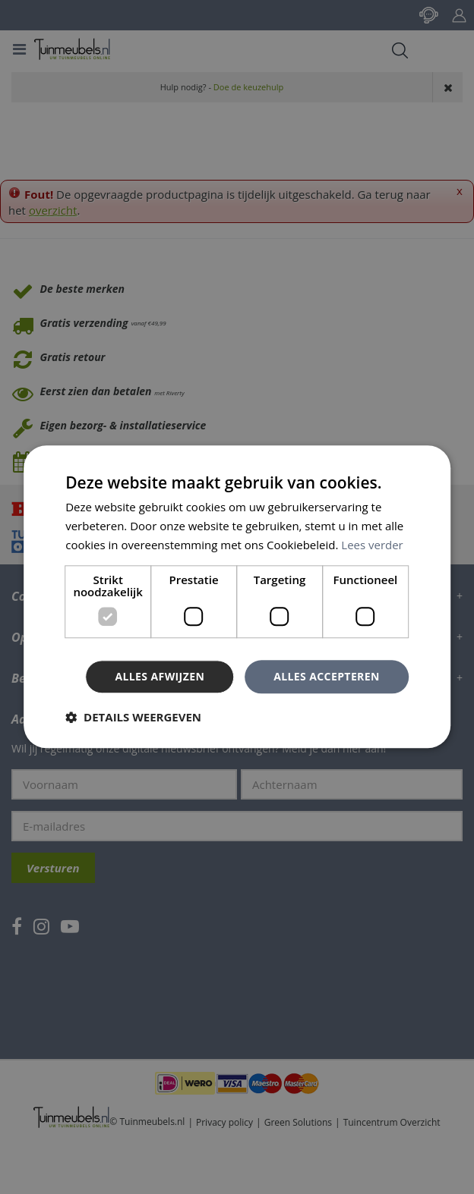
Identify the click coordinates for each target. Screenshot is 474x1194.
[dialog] (237, 596)
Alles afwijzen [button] (159, 676)
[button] (133, 717)
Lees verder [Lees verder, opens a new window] (372, 544)
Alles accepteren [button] (326, 676)
